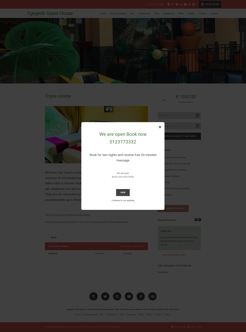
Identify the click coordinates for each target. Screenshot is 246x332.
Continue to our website (123, 200)
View (122, 192)
